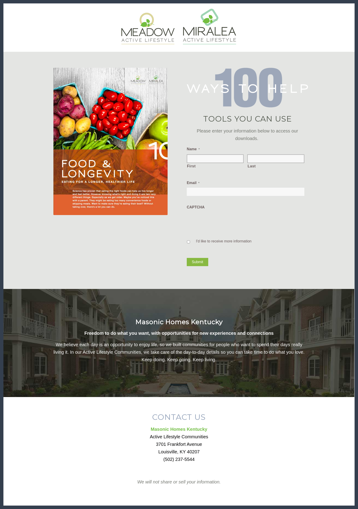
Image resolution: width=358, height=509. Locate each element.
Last (251, 166)
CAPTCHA (196, 207)
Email (193, 183)
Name (193, 149)
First (191, 166)
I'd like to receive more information (223, 241)
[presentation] (221, 221)
